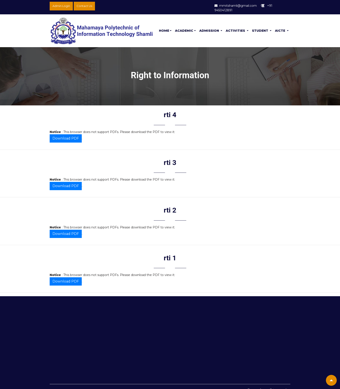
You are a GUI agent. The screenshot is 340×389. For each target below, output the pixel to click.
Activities (236, 31)
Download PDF (65, 138)
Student (260, 31)
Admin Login (61, 6)
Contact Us (84, 6)
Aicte (280, 31)
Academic (184, 31)
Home (164, 31)
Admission (209, 31)
